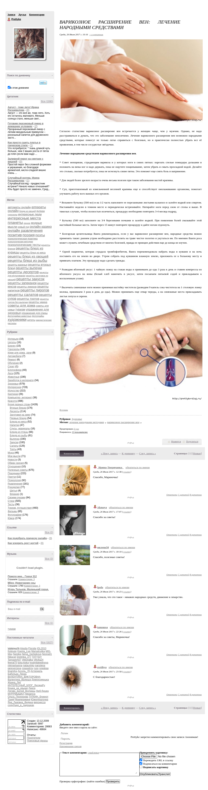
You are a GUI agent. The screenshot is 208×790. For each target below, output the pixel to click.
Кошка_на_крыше (18, 688)
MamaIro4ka (38, 651)
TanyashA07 (14, 659)
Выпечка (15, 438)
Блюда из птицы (19, 432)
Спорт (11, 366)
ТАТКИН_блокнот (38, 696)
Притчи (12, 476)
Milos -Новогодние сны (22, 582)
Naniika (17, 654)
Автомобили (15, 356)
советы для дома (21, 305)
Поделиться (192, 441)
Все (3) (49, 558)
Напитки (14, 425)
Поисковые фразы (37, 740)
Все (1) (49, 623)
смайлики (93, 752)
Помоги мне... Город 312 (22, 576)
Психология (14, 480)
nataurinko (28, 665)
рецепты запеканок (22, 283)
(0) (27, 110)
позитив (15, 235)
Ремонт (12, 359)
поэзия (29, 235)
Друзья (22, 14)
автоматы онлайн (19, 207)
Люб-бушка (42, 691)
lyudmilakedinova (38, 662)
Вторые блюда (18, 407)
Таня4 (11, 699)
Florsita (32, 648)
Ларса (31, 688)
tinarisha (12, 671)
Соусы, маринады (20, 428)
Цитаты (12, 342)
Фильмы (12, 511)
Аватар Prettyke (29, 43)
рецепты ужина (37, 302)
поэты (40, 235)
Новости (12, 459)
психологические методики (20, 242)
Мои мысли (14, 456)
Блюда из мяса (18, 421)
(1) (31, 145)
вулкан (41, 211)
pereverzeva (14, 668)
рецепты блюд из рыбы (27, 261)
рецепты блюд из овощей (28, 256)
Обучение (13, 363)
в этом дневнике (19, 87)
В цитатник (196, 494)
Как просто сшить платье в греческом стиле (24, 144)
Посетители (33, 737)
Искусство (13, 390)
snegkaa (43, 668)
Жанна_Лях (14, 682)
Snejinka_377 (23, 657)
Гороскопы (14, 349)
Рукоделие (14, 487)
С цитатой (183, 494)
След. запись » (147, 453)
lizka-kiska (23, 662)
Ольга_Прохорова (18, 696)
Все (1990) (47, 101)
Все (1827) (47, 642)
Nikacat (12, 657)
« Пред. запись (109, 453)
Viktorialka (27, 659)
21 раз (76, 429)
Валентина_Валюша (19, 679)
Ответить (171, 494)
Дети (10, 373)
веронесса (40, 702)
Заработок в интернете (21, 380)
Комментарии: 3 (26, 579)
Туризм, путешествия (20, 507)
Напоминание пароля (70, 746)
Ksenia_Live (23, 651)
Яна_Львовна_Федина (20, 702)
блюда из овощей (27, 211)
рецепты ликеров (27, 286)
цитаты (31, 320)
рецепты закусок (30, 279)
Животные (14, 376)
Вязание (14, 494)
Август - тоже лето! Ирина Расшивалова (23, 109)
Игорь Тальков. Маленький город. (28, 589)
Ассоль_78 (24, 671)
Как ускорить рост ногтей (23, 543)
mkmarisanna (15, 665)
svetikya (102, 667)
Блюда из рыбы (18, 435)
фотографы (38, 316)
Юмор (11, 518)
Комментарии (36, 14)
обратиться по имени (138, 467)
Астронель (36, 671)
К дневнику (128, 453)
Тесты (11, 504)
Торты (13, 449)
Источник (64, 410)
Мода (11, 452)
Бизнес (12, 345)
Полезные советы (18, 470)
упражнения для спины (35, 313)
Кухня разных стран (19, 404)
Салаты (14, 445)
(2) (36, 126)
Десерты (15, 411)
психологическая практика (23, 238)
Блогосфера (15, 370)
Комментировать (72, 453)
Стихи (11, 501)
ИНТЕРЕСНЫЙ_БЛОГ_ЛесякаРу (26, 685)
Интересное (14, 387)
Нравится (176, 441)
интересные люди (30, 214)
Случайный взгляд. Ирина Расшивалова (23, 179)
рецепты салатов (23, 294)
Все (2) (49, 532)
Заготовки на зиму (20, 414)
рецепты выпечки (29, 268)
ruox (36, 668)
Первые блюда (18, 418)
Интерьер (13, 338)
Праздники (14, 473)
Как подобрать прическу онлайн (27, 538)
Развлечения (15, 483)
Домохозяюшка (40, 679)
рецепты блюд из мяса (33, 252)
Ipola (100, 587)
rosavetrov (27, 668)
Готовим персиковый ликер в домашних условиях (25, 125)
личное (27, 223)
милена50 (103, 547)
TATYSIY (37, 657)
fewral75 (12, 662)
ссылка (126, 472)
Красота (12, 401)
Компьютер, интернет (20, 397)
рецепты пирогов (34, 290)
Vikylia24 (38, 659)
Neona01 (47, 654)
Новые (197, 453)
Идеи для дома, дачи (20, 352)
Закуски (14, 442)
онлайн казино (41, 226)
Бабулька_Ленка (17, 674)
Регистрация (66, 743)
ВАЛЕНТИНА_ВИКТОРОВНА (24, 676)
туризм (20, 309)
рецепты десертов (23, 272)
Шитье (13, 490)
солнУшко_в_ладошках (21, 705)
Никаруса (30, 693)
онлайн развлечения (25, 231)
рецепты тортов (28, 298)
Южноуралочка (39, 699)
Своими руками (16, 497)
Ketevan (12, 651)
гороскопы (12, 215)
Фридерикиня (22, 699)
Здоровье (13, 383)
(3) (50, 538)
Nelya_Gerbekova (31, 654)
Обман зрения (16, 463)
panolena (40, 665)
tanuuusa (102, 627)
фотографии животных (19, 316)
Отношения (14, 466)
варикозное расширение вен (123, 422)
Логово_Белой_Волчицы (21, 691)
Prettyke (9, 19)
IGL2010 (41, 648)
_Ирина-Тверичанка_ (110, 467)
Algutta (23, 648)
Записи (11, 14)
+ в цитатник (96, 34)
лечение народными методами (86, 422)
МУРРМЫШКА (16, 693)
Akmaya (102, 507)
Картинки (13, 394)
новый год (23, 227)
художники (17, 319)
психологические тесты (24, 244)
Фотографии (15, 514)
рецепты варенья (17, 264)
